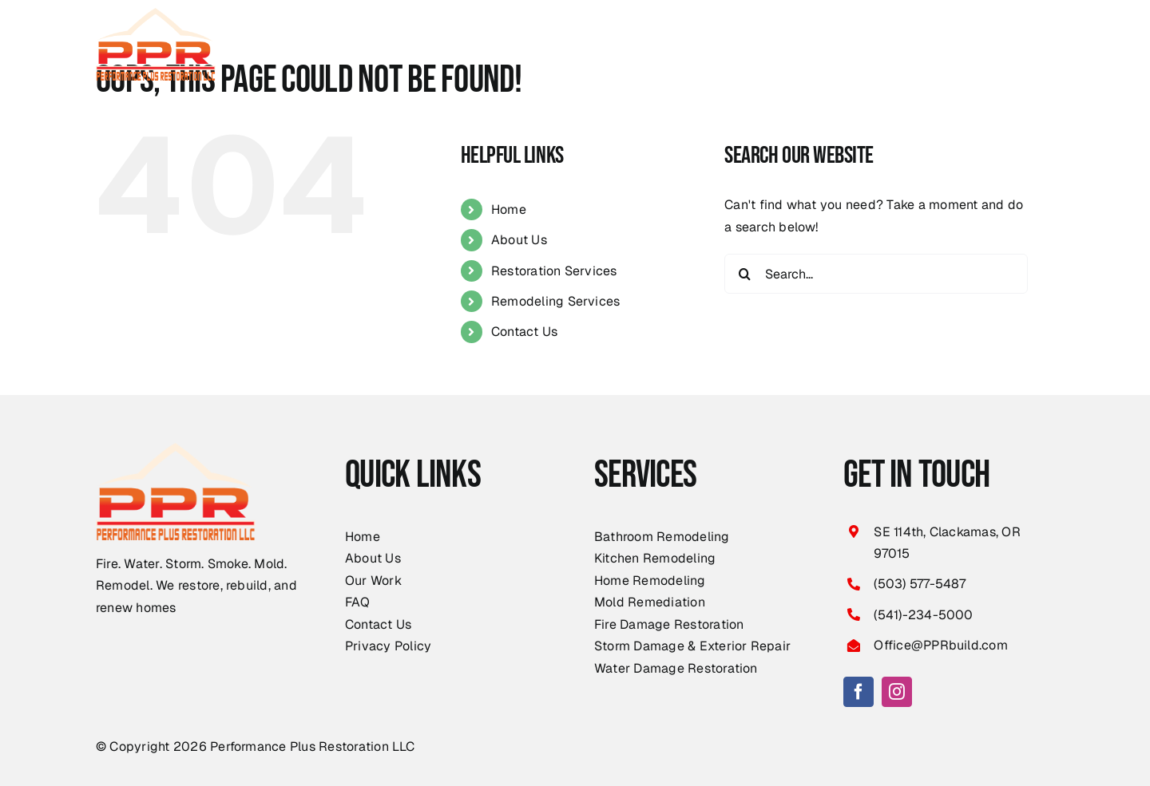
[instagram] (897, 692)
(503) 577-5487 (920, 583)
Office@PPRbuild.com (941, 645)
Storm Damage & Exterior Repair (692, 646)
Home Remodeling (650, 580)
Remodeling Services (556, 301)
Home (508, 209)
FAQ (358, 602)
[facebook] (858, 692)
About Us (519, 239)
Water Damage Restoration (676, 668)
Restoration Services (554, 271)
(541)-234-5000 (923, 614)
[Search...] (876, 274)
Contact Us (524, 331)
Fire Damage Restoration (669, 624)
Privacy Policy (388, 646)
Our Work (373, 580)
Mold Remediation (649, 602)
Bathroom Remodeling (662, 536)
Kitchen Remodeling (655, 558)
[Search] (744, 274)
